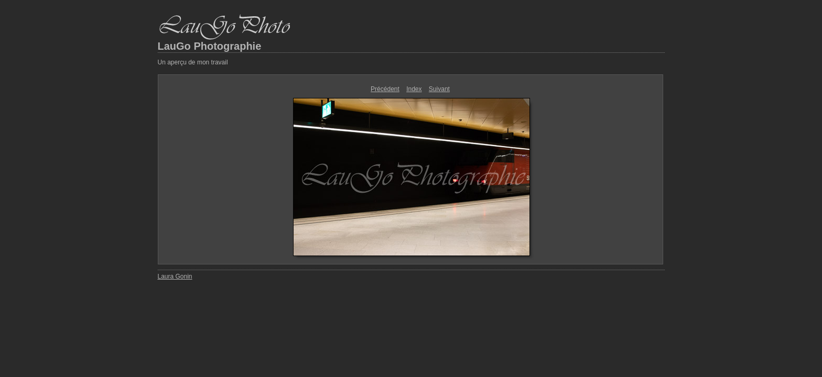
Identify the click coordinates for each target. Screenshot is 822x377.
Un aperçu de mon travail (193, 62)
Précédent (385, 89)
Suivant (439, 89)
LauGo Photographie (210, 46)
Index (413, 89)
